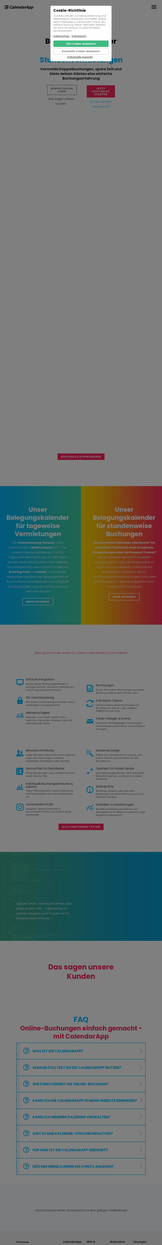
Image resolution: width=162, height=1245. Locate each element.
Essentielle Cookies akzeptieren (81, 51)
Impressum (79, 36)
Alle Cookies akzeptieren (81, 43)
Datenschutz (61, 36)
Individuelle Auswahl (80, 57)
